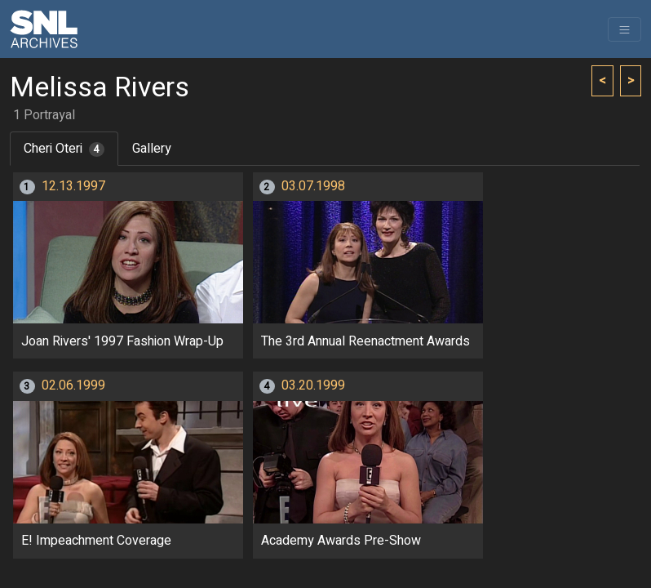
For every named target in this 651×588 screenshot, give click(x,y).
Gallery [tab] (151, 148)
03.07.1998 (313, 186)
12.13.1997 (73, 186)
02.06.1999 (73, 385)
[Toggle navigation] (624, 29)
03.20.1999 (313, 385)
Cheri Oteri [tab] (64, 148)
